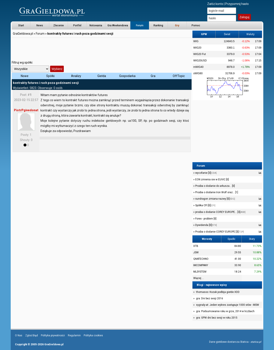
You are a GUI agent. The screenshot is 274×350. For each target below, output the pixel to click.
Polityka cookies (93, 335)
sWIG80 (198, 73)
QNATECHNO (200, 258)
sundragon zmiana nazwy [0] (215, 198)
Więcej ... (198, 278)
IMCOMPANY (200, 265)
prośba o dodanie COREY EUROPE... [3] (220, 212)
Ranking (158, 25)
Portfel (77, 25)
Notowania (95, 25)
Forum (139, 25)
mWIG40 (198, 66)
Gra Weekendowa (117, 25)
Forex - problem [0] (205, 218)
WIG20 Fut (199, 54)
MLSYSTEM (199, 271)
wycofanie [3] (206, 172)
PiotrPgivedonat (26, 110)
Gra (153, 76)
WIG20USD (200, 60)
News (39, 25)
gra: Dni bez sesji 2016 (209, 298)
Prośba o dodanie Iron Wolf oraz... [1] (216, 192)
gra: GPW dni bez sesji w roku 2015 (216, 317)
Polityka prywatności (53, 335)
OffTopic (179, 76)
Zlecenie (58, 25)
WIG (195, 41)
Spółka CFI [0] (205, 205)
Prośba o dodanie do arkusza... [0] (215, 185)
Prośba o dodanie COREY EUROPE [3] (219, 231)
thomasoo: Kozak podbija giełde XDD (218, 292)
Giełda (101, 76)
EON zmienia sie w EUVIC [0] (212, 179)
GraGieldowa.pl (23, 33)
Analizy (76, 76)
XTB (195, 246)
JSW (196, 252)
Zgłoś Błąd (31, 335)
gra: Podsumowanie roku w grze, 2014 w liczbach (225, 311)
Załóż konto (215, 4)
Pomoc (196, 25)
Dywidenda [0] (206, 225)
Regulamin (74, 335)
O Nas (18, 335)
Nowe (24, 76)
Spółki (50, 76)
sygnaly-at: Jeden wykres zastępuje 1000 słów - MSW (227, 304)
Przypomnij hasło (237, 4)
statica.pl (255, 341)
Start (21, 25)
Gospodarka (127, 76)
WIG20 (197, 47)
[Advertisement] (102, 48)
